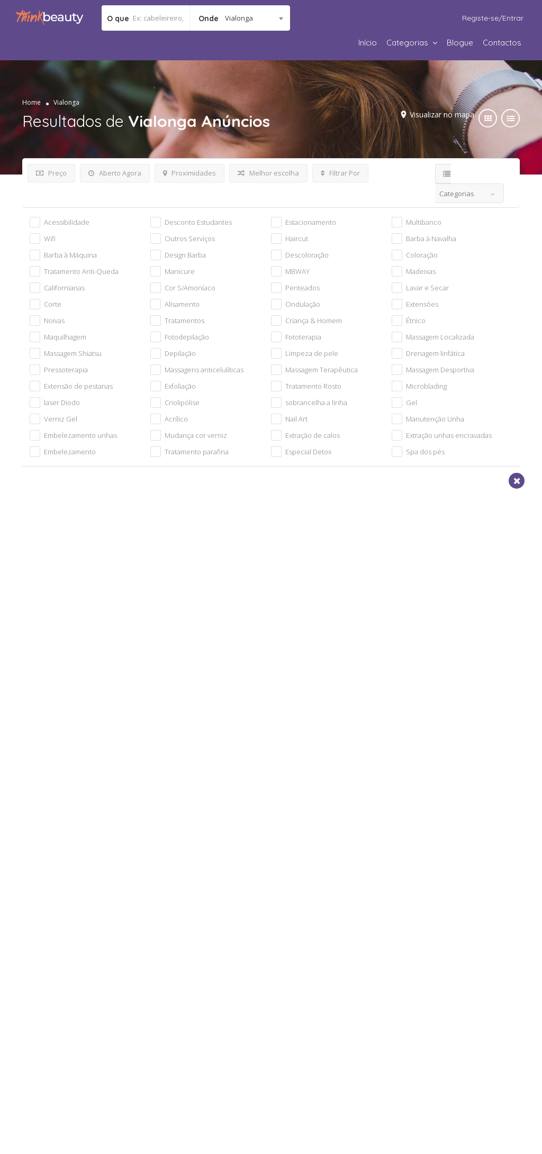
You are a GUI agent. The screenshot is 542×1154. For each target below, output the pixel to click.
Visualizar (149, 567)
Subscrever (417, 896)
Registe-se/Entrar (492, 18)
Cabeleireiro (57, 624)
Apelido (215, 797)
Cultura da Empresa (65, 1008)
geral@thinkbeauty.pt (462, 1020)
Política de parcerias (66, 1022)
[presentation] (118, 895)
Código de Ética (307, 1018)
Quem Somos (54, 994)
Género (214, 839)
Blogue (460, 43)
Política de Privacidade (195, 1008)
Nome (65, 797)
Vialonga (51, 657)
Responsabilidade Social (322, 1005)
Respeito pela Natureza (320, 1032)
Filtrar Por (340, 173)
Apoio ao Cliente (431, 1033)
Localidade (367, 839)
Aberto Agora (114, 173)
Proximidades (189, 173)
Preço (51, 173)
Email (357, 797)
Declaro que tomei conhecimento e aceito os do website (278, 892)
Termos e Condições (191, 994)
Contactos (502, 43)
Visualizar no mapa (439, 114)
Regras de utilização (191, 1022)
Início (367, 43)
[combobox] (240, 18)
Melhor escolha (268, 173)
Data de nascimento (93, 839)
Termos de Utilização (287, 892)
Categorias (407, 43)
